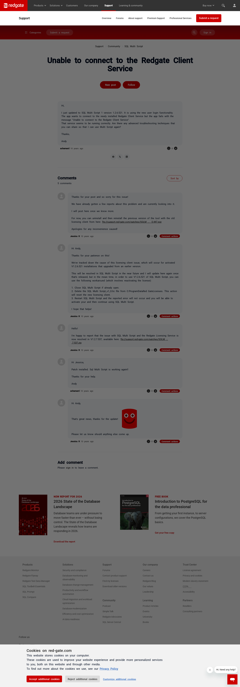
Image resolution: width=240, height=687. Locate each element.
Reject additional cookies (82, 679)
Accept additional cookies (44, 679)
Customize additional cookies (119, 679)
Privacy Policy (109, 668)
